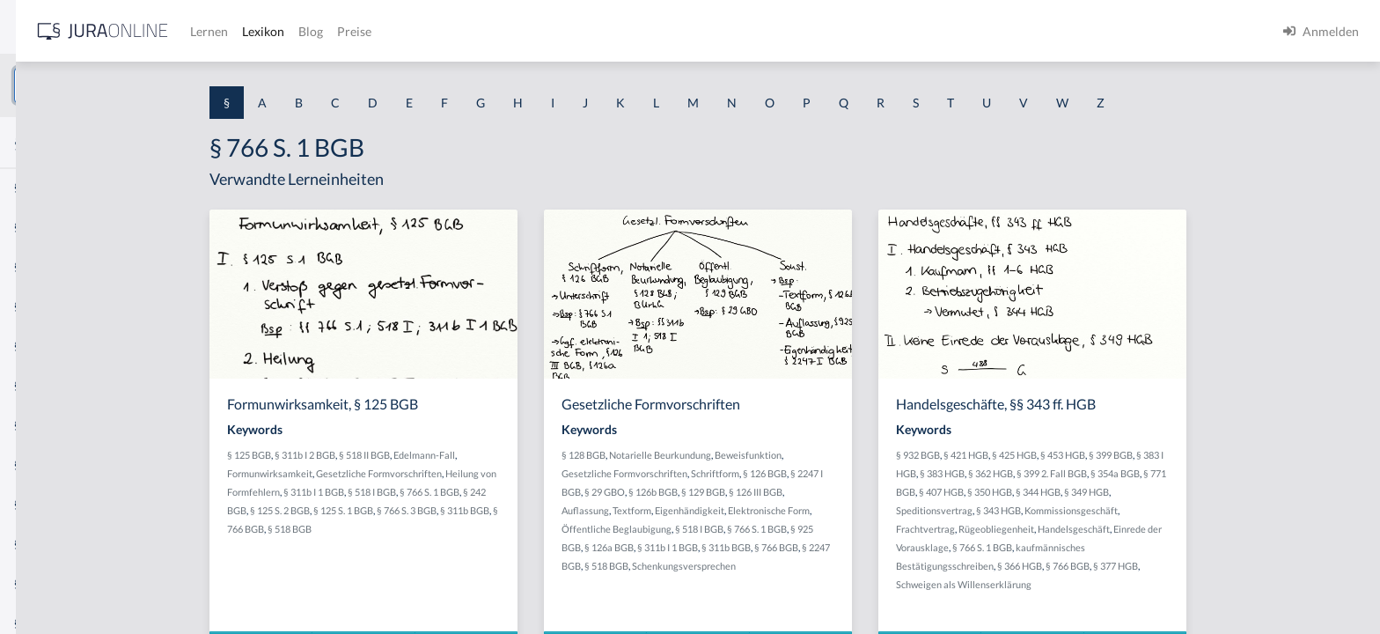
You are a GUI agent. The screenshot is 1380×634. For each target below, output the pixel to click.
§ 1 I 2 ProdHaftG (61, 464)
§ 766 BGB (909, 547)
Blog (576, 31)
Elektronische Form (902, 510)
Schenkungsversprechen (817, 565)
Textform (764, 510)
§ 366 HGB (1152, 565)
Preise (620, 31)
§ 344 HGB (1171, 492)
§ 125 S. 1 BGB (476, 510)
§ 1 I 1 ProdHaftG (61, 385)
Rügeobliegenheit (1129, 528)
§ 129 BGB (836, 492)
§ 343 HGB (1131, 510)
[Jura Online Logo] (369, 31)
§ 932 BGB (1051, 455)
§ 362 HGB (1123, 473)
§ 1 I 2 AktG (45, 424)
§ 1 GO (32, 266)
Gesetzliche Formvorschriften (512, 473)
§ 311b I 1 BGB (446, 492)
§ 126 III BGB (888, 492)
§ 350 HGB (1122, 492)
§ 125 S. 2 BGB (413, 510)
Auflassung (718, 510)
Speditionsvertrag (1067, 510)
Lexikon (529, 31)
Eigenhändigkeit (822, 510)
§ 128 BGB (716, 455)
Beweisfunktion (881, 455)
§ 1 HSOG (40, 345)
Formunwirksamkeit (402, 473)
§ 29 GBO (737, 492)
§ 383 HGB (1075, 473)
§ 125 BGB (382, 455)
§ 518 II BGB (497, 455)
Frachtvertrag (1058, 528)
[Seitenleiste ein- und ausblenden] (253, 27)
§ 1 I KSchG (45, 543)
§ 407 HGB (1074, 492)
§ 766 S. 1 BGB (562, 492)
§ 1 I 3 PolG (45, 504)
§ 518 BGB (422, 528)
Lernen (475, 31)
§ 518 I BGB (505, 492)
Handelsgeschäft (1207, 528)
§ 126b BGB (786, 492)
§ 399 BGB (1244, 455)
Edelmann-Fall (557, 455)
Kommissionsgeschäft (1204, 510)
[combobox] (141, 85)
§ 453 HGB (1195, 455)
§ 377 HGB (1248, 565)
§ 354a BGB (1248, 473)
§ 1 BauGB (42, 226)
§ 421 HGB (1098, 455)
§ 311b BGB (597, 510)
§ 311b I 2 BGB (437, 455)
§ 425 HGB (1147, 455)
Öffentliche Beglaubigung (749, 528)
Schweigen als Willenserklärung (1096, 584)
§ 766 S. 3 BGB (539, 510)
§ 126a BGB (742, 547)
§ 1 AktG (37, 187)
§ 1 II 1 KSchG (51, 583)
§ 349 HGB (1219, 492)
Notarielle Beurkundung (793, 455)
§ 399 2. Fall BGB (1184, 473)
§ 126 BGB (898, 473)
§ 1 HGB (36, 306)
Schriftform (848, 473)
